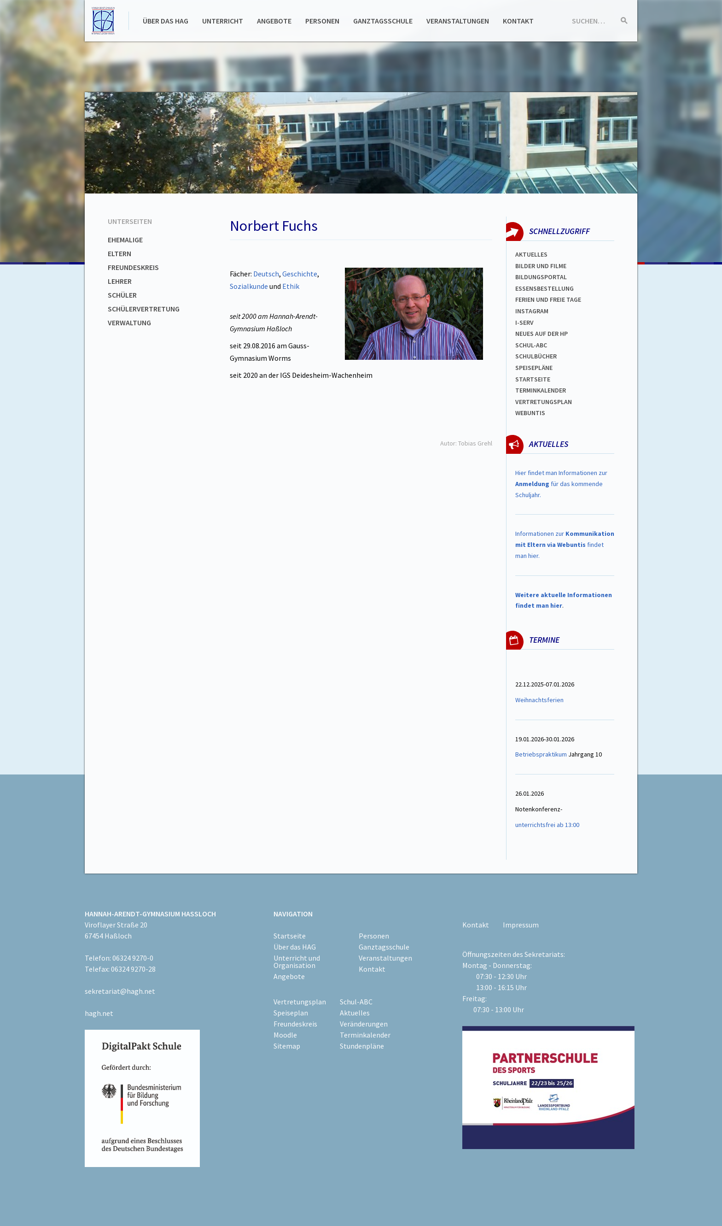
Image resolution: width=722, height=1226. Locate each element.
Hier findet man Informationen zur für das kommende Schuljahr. (561, 484)
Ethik (290, 286)
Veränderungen (364, 1023)
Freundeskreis (133, 267)
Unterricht (222, 20)
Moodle (285, 1034)
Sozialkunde (249, 286)
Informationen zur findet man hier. (564, 544)
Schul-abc (531, 345)
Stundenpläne (362, 1045)
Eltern (119, 253)
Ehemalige (125, 239)
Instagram (531, 311)
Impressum (521, 924)
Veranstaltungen (457, 20)
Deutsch (266, 273)
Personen (322, 20)
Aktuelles (531, 254)
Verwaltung (129, 322)
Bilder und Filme (540, 266)
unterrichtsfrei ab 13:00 (547, 825)
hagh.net (99, 1013)
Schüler (122, 294)
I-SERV (524, 322)
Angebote (274, 20)
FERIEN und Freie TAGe (548, 299)
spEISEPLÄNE (534, 368)
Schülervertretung (144, 308)
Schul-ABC (356, 1001)
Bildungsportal (541, 277)
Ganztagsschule (383, 20)
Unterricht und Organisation (297, 961)
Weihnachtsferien (539, 700)
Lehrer (120, 281)
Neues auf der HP (541, 333)
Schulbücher (536, 356)
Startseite (532, 379)
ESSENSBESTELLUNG (544, 288)
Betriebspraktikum (541, 754)
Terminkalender (540, 390)
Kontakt (518, 20)
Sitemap (287, 1045)
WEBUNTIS (530, 413)
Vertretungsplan (543, 402)
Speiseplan (291, 1012)
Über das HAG (165, 20)
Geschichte (299, 273)
